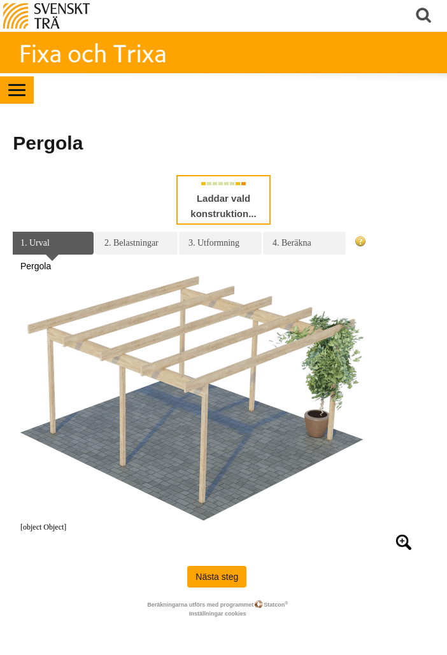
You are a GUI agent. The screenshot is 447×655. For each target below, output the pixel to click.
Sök (424, 16)
